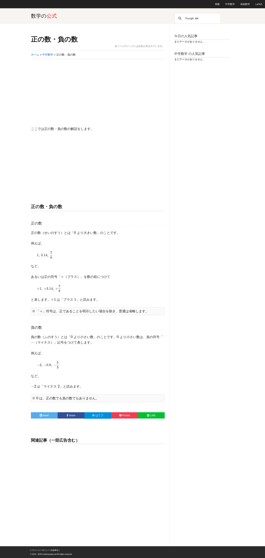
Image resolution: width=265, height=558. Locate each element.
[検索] (197, 18)
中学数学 (230, 4)
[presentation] (75, 233)
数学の (44, 16)
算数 (217, 4)
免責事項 (54, 550)
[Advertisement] (98, 90)
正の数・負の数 (54, 39)
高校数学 (245, 4)
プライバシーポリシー (40, 550)
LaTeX (258, 4)
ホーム (35, 54)
